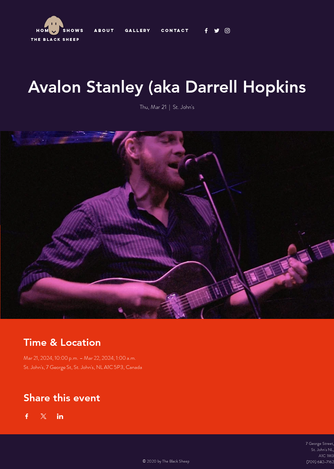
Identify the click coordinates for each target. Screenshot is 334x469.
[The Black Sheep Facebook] (206, 30)
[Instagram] (227, 30)
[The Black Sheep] (216, 30)
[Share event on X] (43, 416)
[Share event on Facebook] (27, 416)
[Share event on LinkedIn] (60, 416)
